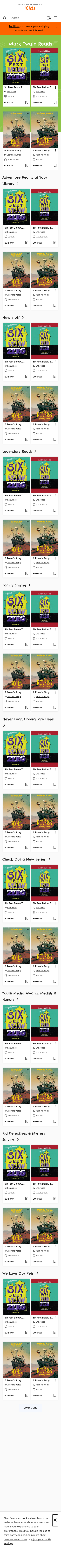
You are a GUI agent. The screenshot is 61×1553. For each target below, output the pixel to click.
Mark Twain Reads (30, 44)
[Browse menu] (56, 18)
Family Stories (16, 585)
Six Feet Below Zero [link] (14, 87)
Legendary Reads (19, 451)
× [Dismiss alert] (57, 27)
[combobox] (24, 18)
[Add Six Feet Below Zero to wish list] (27, 102)
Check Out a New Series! (26, 859)
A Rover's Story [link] (12, 150)
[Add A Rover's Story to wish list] (27, 166)
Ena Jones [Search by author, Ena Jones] (11, 91)
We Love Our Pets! (20, 1273)
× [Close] (55, 1520)
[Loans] (49, 19)
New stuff (13, 317)
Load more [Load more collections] (30, 1407)
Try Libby (14, 26)
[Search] (4, 18)
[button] (27, 87)
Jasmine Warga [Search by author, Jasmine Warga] (14, 155)
